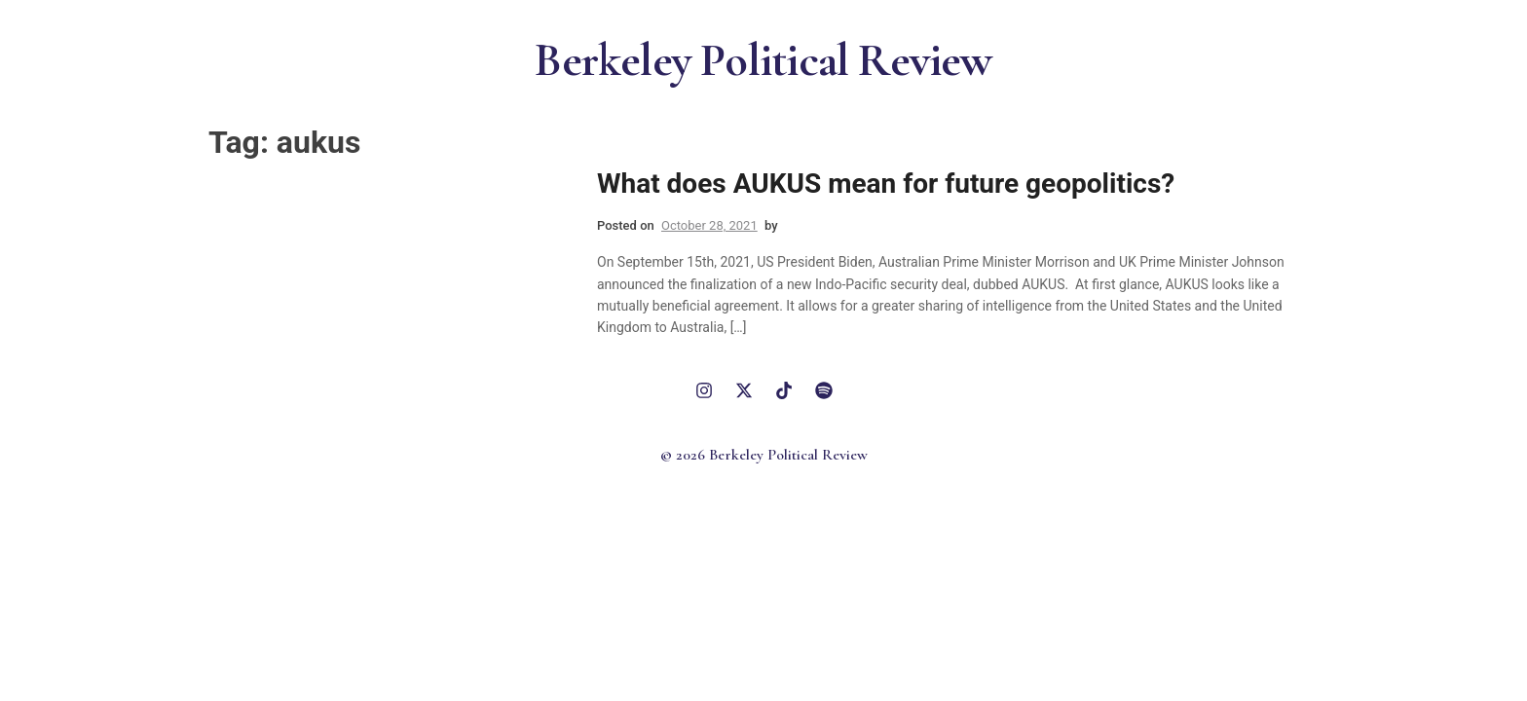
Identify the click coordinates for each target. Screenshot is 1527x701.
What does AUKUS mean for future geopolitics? (885, 183)
